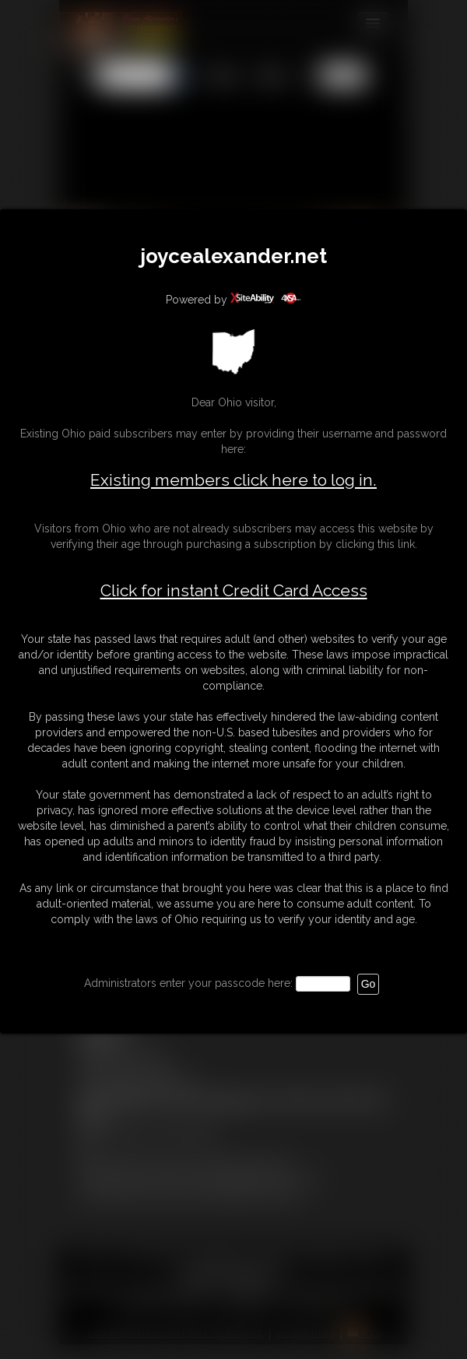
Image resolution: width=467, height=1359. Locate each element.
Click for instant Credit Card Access (233, 591)
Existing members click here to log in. (233, 480)
